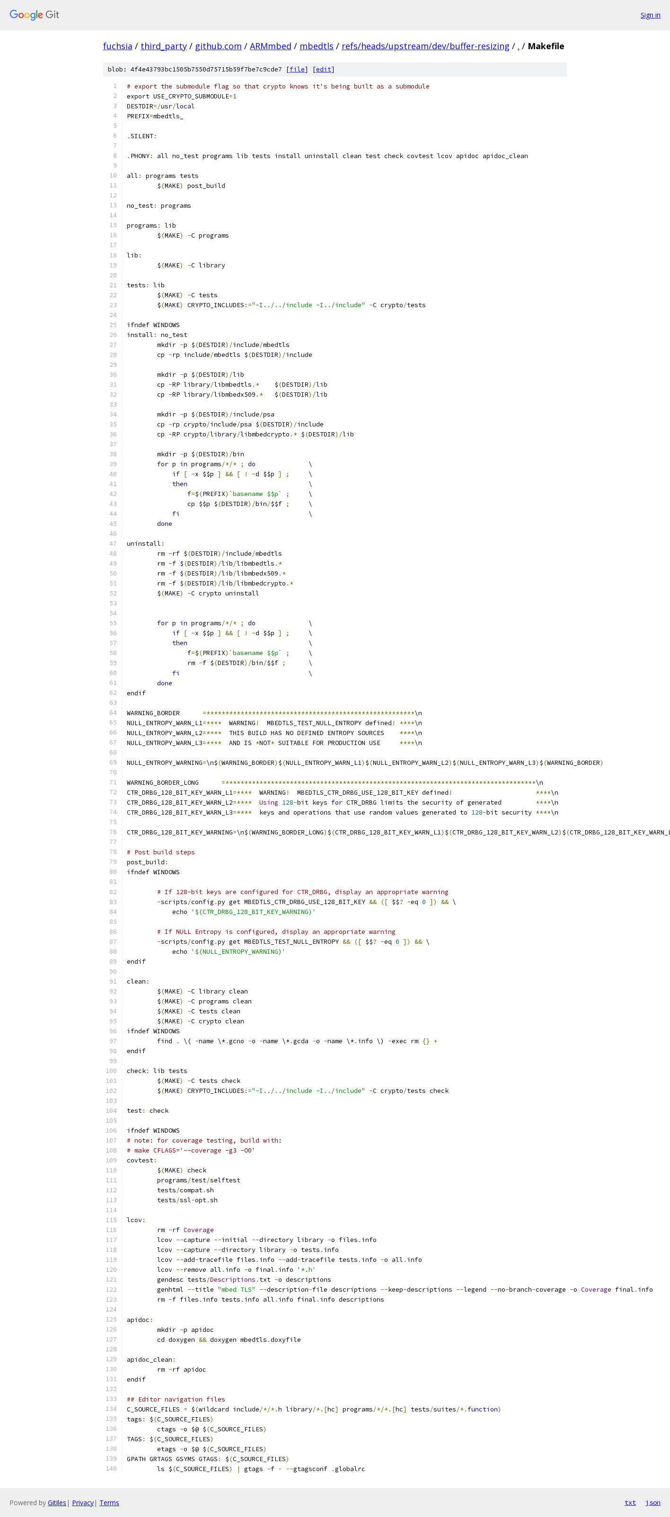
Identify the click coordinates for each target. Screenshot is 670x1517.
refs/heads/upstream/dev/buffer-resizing (426, 46)
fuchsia (117, 46)
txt (630, 1502)
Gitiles (57, 1502)
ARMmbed (270, 46)
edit (323, 69)
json (653, 1502)
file (297, 69)
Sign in (651, 14)
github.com (218, 46)
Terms (109, 1502)
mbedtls (317, 46)
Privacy (83, 1502)
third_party (164, 46)
